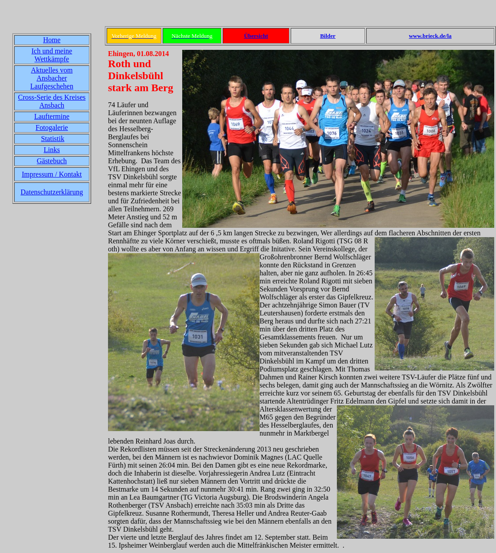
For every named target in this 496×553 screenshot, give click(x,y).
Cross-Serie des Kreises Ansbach (52, 101)
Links (52, 149)
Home (51, 40)
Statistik (52, 138)
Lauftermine (51, 116)
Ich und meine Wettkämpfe (52, 55)
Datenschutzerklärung (51, 192)
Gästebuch (52, 161)
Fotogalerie (52, 127)
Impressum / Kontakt (52, 174)
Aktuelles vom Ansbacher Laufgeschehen (51, 78)
